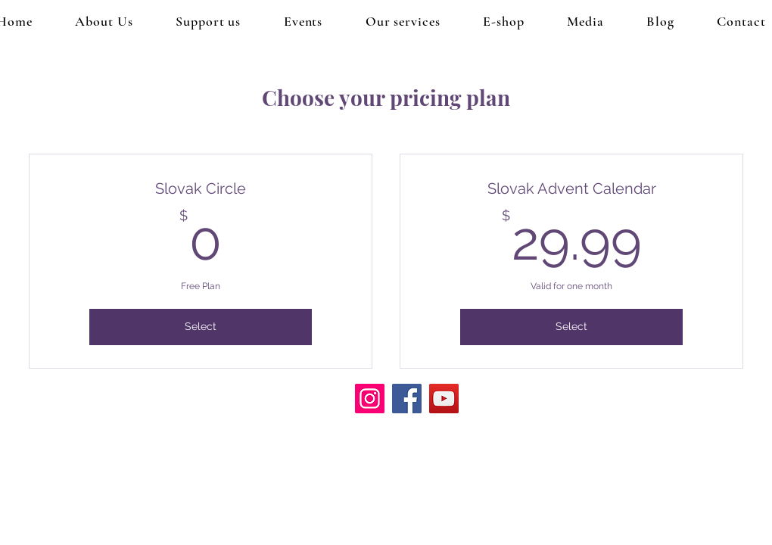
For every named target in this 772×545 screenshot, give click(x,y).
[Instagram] (369, 398)
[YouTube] (444, 398)
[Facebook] (407, 398)
